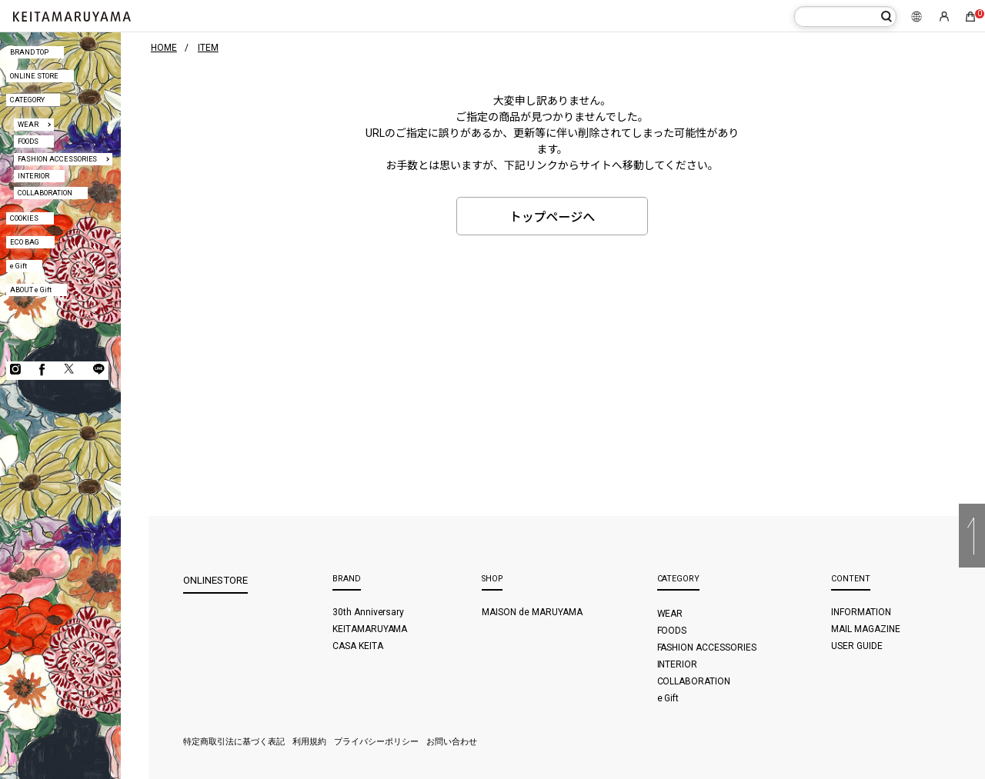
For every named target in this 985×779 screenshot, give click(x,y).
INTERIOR (33, 175)
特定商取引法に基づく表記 (234, 742)
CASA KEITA (357, 646)
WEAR (28, 124)
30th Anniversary (368, 612)
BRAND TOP (29, 52)
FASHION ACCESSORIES (58, 159)
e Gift (18, 265)
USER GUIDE (857, 646)
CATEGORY (27, 99)
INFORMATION (861, 612)
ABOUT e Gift (31, 289)
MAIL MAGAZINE (865, 629)
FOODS (28, 141)
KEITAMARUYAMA (370, 629)
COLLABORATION (45, 192)
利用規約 (309, 742)
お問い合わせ (451, 742)
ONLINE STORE (34, 76)
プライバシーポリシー (376, 742)
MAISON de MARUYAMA (532, 612)
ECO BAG (24, 242)
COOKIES (24, 218)
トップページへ (552, 217)
